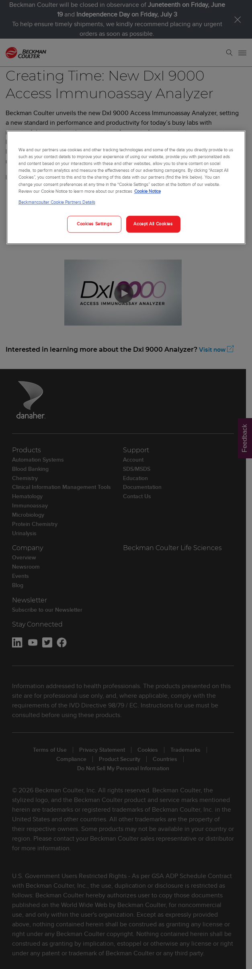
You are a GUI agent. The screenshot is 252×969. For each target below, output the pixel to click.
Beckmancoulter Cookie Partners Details (56, 202)
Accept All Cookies (152, 224)
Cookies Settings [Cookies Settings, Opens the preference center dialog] (94, 224)
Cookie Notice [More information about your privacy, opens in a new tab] (147, 191)
